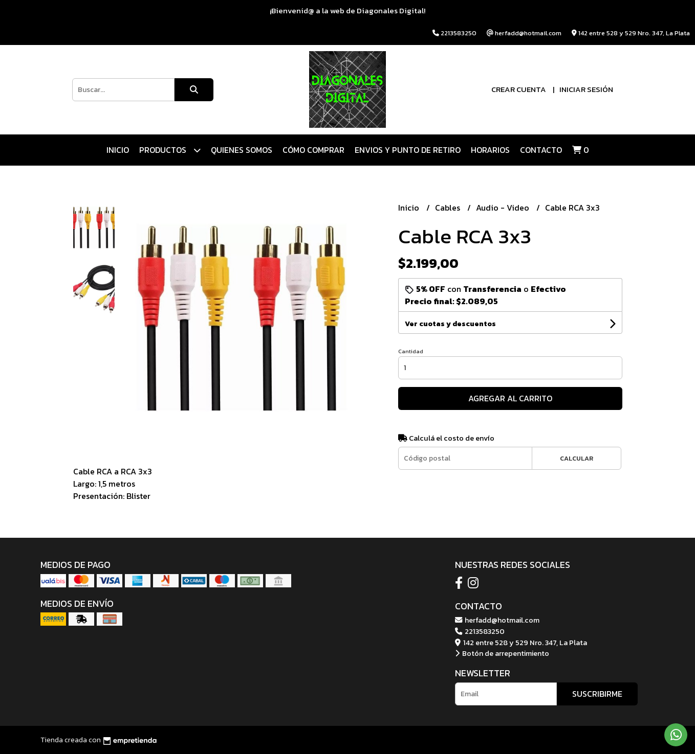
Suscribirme (597, 694)
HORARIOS (490, 150)
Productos (170, 150)
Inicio (117, 150)
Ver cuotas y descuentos (450, 323)
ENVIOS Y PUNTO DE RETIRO (408, 150)
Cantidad (410, 351)
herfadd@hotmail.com (497, 620)
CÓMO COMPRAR (313, 150)
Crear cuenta (518, 89)
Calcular (576, 458)
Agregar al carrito (510, 398)
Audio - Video (503, 207)
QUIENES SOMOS (241, 150)
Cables (448, 207)
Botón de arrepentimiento (502, 653)
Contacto (541, 150)
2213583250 (480, 631)
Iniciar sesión (586, 89)
